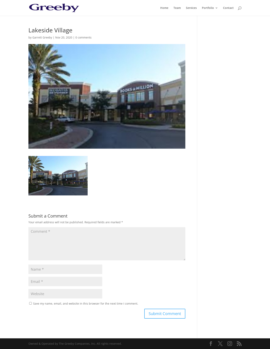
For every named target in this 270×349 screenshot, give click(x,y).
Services (191, 8)
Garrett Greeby (42, 37)
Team (177, 8)
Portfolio (208, 8)
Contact (228, 8)
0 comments (83, 37)
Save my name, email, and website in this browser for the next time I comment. (85, 303)
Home (164, 8)
